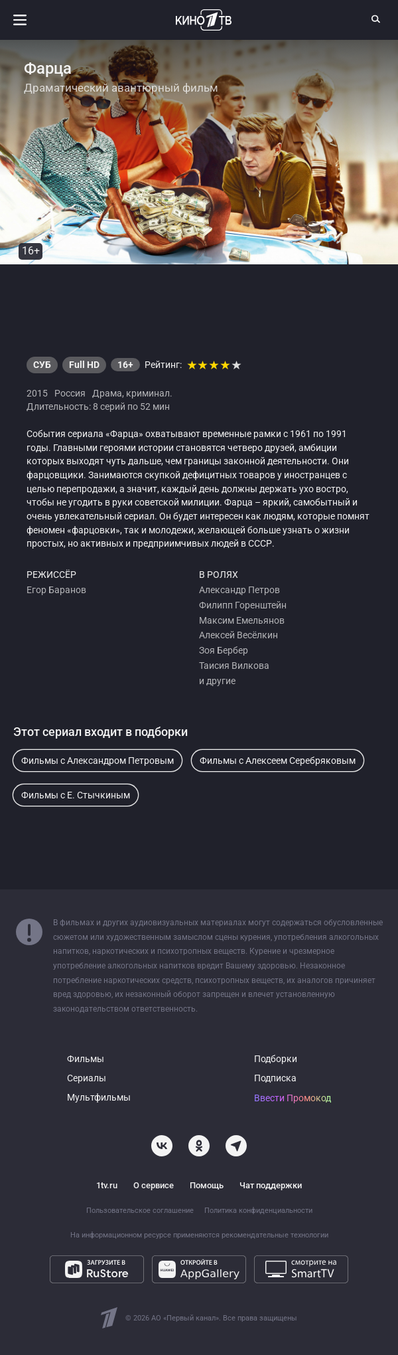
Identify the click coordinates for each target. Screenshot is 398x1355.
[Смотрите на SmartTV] (301, 1269)
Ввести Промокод (292, 1098)
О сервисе (153, 1185)
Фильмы (85, 1059)
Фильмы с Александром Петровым (97, 760)
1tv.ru (106, 1185)
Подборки (275, 1059)
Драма (107, 393)
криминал (148, 393)
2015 (37, 393)
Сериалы (86, 1078)
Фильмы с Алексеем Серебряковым (278, 760)
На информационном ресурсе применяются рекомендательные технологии (199, 1235)
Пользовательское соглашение (140, 1210)
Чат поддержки (270, 1185)
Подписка (275, 1078)
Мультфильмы (99, 1097)
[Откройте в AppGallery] (199, 1269)
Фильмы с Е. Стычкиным (75, 795)
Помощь (207, 1185)
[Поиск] (376, 18)
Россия (70, 393)
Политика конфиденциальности (258, 1210)
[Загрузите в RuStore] (97, 1269)
